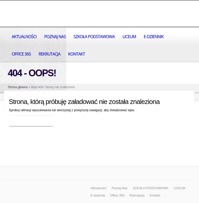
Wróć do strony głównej (31, 121)
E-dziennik (154, 36)
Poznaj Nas (55, 36)
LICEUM (129, 36)
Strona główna (18, 87)
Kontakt (76, 54)
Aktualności (24, 36)
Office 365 (21, 54)
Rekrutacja (49, 54)
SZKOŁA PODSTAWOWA (94, 36)
